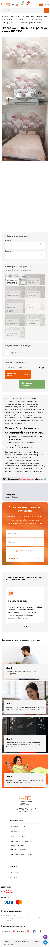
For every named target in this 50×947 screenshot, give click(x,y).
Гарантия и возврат (17, 845)
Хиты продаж (7, 23)
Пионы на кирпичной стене (30, 23)
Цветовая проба (16, 831)
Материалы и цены (17, 826)
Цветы (21, 19)
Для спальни (7, 19)
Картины (13, 877)
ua (13, 4)
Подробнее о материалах (18, 270)
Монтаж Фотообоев (18, 849)
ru (17, 4)
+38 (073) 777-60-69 (25, 808)
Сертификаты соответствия (21, 854)
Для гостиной (36, 16)
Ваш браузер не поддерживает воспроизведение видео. (25, 172)
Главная (5, 16)
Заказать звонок (25, 811)
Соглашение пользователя (20, 841)
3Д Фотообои (36, 19)
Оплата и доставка (17, 836)
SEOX (11, 944)
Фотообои (20, 16)
